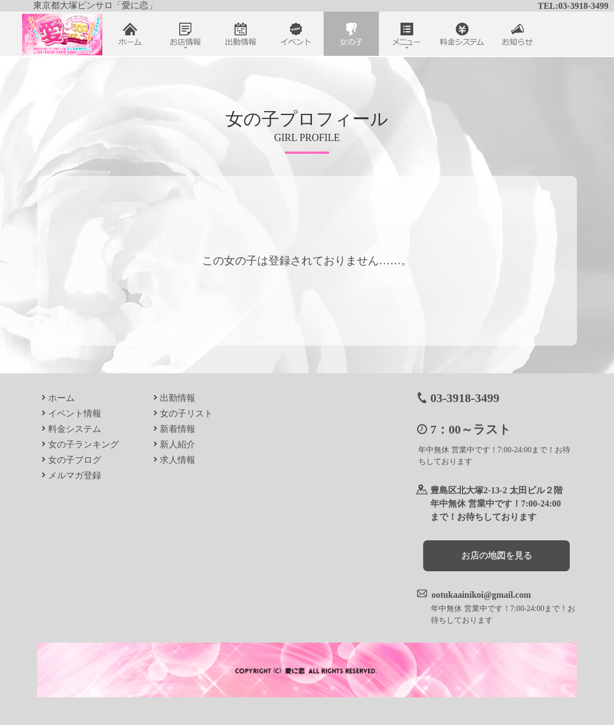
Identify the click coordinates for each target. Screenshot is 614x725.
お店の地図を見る (496, 555)
